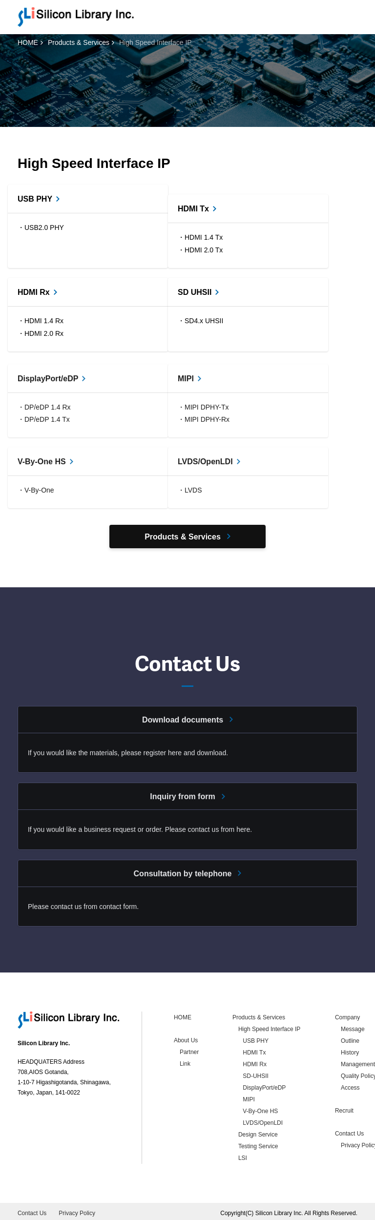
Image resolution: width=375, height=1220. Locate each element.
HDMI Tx (254, 1050)
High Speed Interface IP (269, 1026)
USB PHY (256, 1038)
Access (350, 1085)
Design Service (258, 1132)
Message (353, 1026)
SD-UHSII (256, 1073)
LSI (242, 1155)
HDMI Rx (255, 1061)
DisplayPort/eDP (264, 1085)
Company (347, 1015)
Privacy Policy (77, 1210)
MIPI (249, 1097)
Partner (189, 1049)
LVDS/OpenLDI (263, 1120)
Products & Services (78, 42)
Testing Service (258, 1143)
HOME (28, 42)
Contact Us (349, 1131)
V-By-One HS (260, 1108)
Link (185, 1061)
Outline (350, 1038)
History (350, 1050)
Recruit (344, 1108)
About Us (186, 1037)
